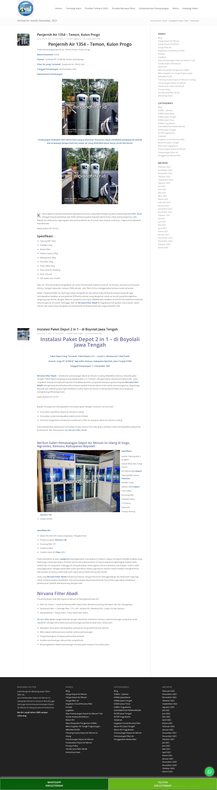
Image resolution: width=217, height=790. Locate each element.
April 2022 (162, 195)
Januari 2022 (163, 205)
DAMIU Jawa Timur (166, 120)
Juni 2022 (162, 189)
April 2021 (162, 228)
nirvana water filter (93, 39)
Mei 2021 (162, 225)
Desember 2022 (165, 170)
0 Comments (58, 39)
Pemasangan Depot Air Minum (172, 83)
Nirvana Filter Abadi (133, 213)
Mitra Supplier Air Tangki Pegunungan (175, 73)
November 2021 (165, 212)
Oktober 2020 (164, 244)
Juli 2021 (161, 218)
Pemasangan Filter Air (168, 152)
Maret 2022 (163, 199)
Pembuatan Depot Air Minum (171, 86)
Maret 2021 (163, 231)
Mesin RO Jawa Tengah (168, 142)
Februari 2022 (164, 202)
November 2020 (165, 241)
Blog (160, 37)
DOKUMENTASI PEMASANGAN (171, 126)
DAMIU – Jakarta (165, 110)
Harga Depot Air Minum (168, 41)
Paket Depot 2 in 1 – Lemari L (91, 356)
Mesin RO (162, 66)
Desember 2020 (165, 237)
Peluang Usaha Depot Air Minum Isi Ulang (177, 79)
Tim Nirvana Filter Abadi (168, 92)
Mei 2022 (162, 192)
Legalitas (162, 57)
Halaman (162, 136)
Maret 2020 (163, 247)
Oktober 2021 (164, 215)
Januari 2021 (163, 234)
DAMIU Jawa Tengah (75, 333)
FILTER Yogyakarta (74, 39)
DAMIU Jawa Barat (166, 113)
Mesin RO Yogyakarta (168, 146)
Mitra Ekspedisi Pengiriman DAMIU (173, 70)
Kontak (161, 54)
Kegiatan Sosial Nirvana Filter (171, 50)
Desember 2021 (165, 208)
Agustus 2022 (164, 183)
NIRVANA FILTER (165, 76)
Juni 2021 (162, 221)
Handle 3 (44, 245)
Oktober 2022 (164, 176)
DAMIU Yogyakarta (166, 123)
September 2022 (165, 179)
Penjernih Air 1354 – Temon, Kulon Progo (68, 35)
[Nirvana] (25, 8)
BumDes (111, 375)
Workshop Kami (165, 95)
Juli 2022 (161, 186)
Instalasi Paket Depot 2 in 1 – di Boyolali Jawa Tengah (77, 329)
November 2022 (165, 173)
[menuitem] (58, 8)
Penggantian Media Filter (169, 155)
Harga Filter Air (164, 47)
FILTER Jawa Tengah (167, 129)
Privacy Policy (164, 89)
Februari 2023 (164, 166)
